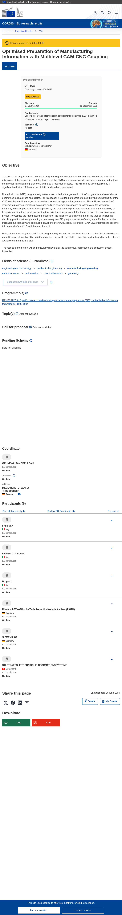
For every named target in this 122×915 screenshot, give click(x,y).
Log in (95, 13)
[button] (102, 12)
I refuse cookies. (83, 910)
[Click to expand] (112, 520)
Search (109, 13)
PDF (48, 722)
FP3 (17, 31)
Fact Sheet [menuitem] (10, 66)
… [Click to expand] (7, 31)
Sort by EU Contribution (60, 511)
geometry (73, 273)
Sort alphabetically (13, 511)
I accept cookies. (39, 910)
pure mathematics (53, 273)
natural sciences (10, 273)
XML (18, 722)
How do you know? (61, 2)
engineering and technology (16, 268)
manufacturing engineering (82, 268)
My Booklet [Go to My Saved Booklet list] (109, 701)
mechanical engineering (49, 268)
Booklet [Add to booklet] (90, 701)
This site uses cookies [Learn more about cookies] (39, 903)
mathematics (31, 273)
